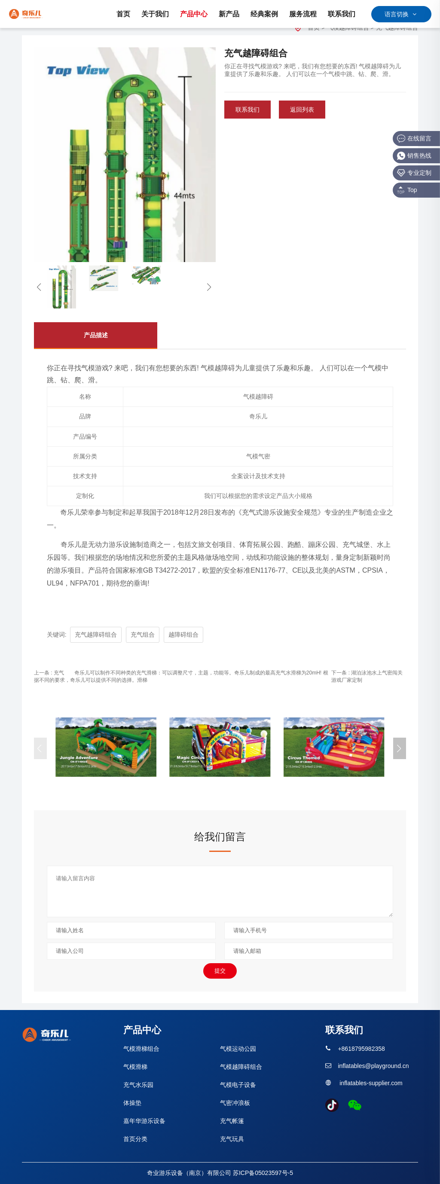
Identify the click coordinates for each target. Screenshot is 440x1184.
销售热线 (414, 156)
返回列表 (302, 109)
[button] (399, 748)
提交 (220, 970)
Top (407, 190)
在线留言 (414, 138)
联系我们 (247, 109)
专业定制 (414, 173)
